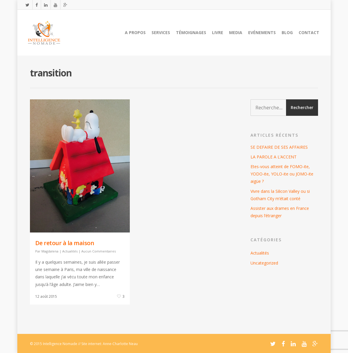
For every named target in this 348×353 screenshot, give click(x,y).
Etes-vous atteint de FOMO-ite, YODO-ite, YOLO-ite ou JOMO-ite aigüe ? (282, 174)
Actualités (70, 251)
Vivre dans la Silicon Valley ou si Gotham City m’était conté (280, 194)
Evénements (262, 32)
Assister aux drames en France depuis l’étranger (280, 211)
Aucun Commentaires (98, 251)
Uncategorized (264, 263)
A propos (135, 32)
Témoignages (191, 32)
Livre (217, 32)
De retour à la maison (64, 243)
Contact (309, 32)
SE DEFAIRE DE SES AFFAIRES (279, 147)
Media (235, 32)
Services (161, 32)
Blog (287, 32)
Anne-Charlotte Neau (120, 343)
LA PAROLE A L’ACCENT (274, 157)
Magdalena (49, 251)
